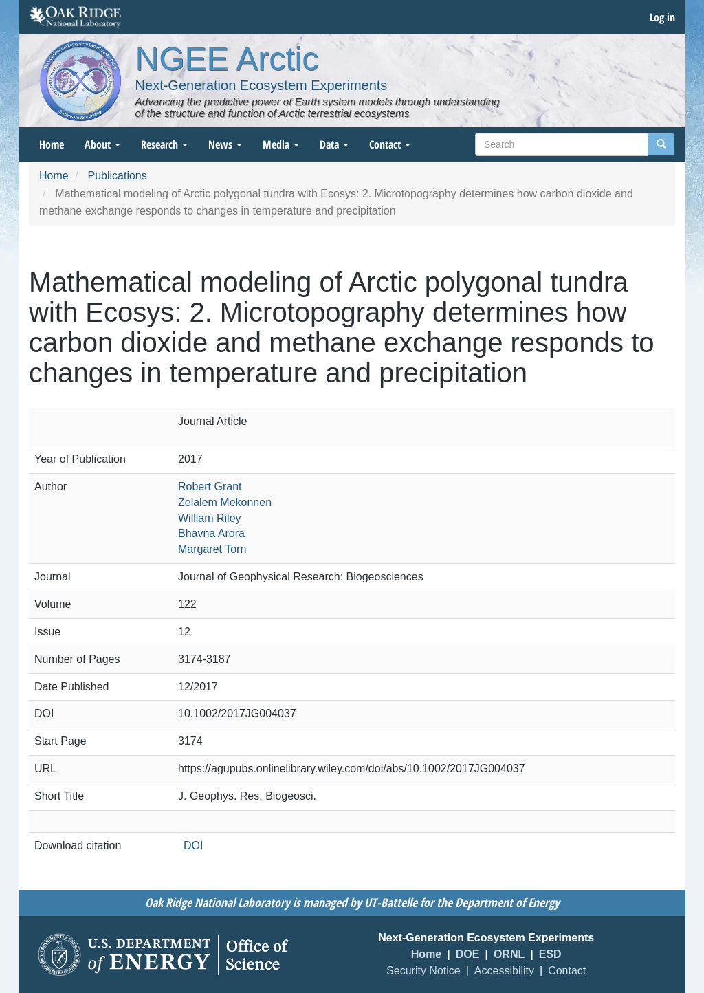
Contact (389, 144)
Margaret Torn (212, 549)
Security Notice (423, 970)
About (102, 144)
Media (281, 144)
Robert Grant (209, 486)
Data (334, 144)
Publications (116, 176)
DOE (468, 954)
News (225, 144)
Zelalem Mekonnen (225, 502)
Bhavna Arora (211, 533)
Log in (662, 17)
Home (51, 144)
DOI (193, 845)
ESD (550, 954)
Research (164, 144)
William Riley (209, 518)
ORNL (509, 954)
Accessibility (504, 970)
